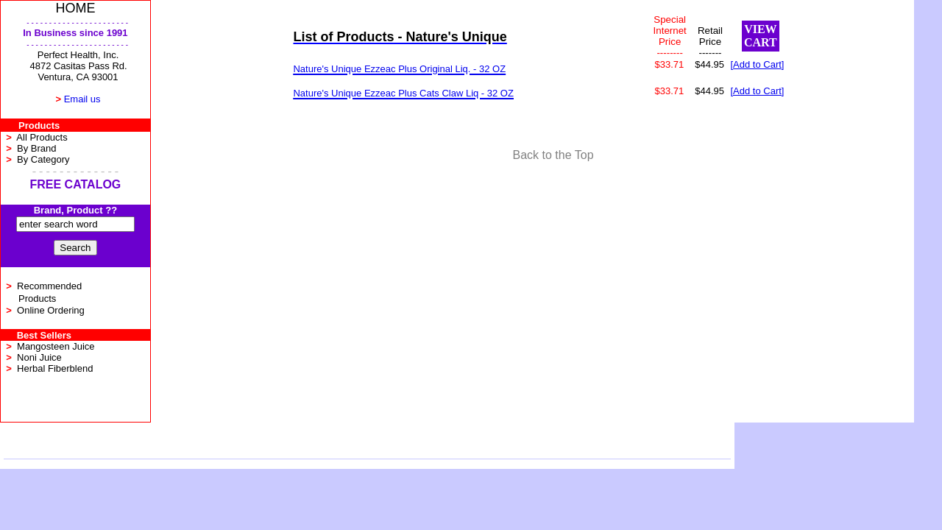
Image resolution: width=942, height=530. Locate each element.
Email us (82, 99)
